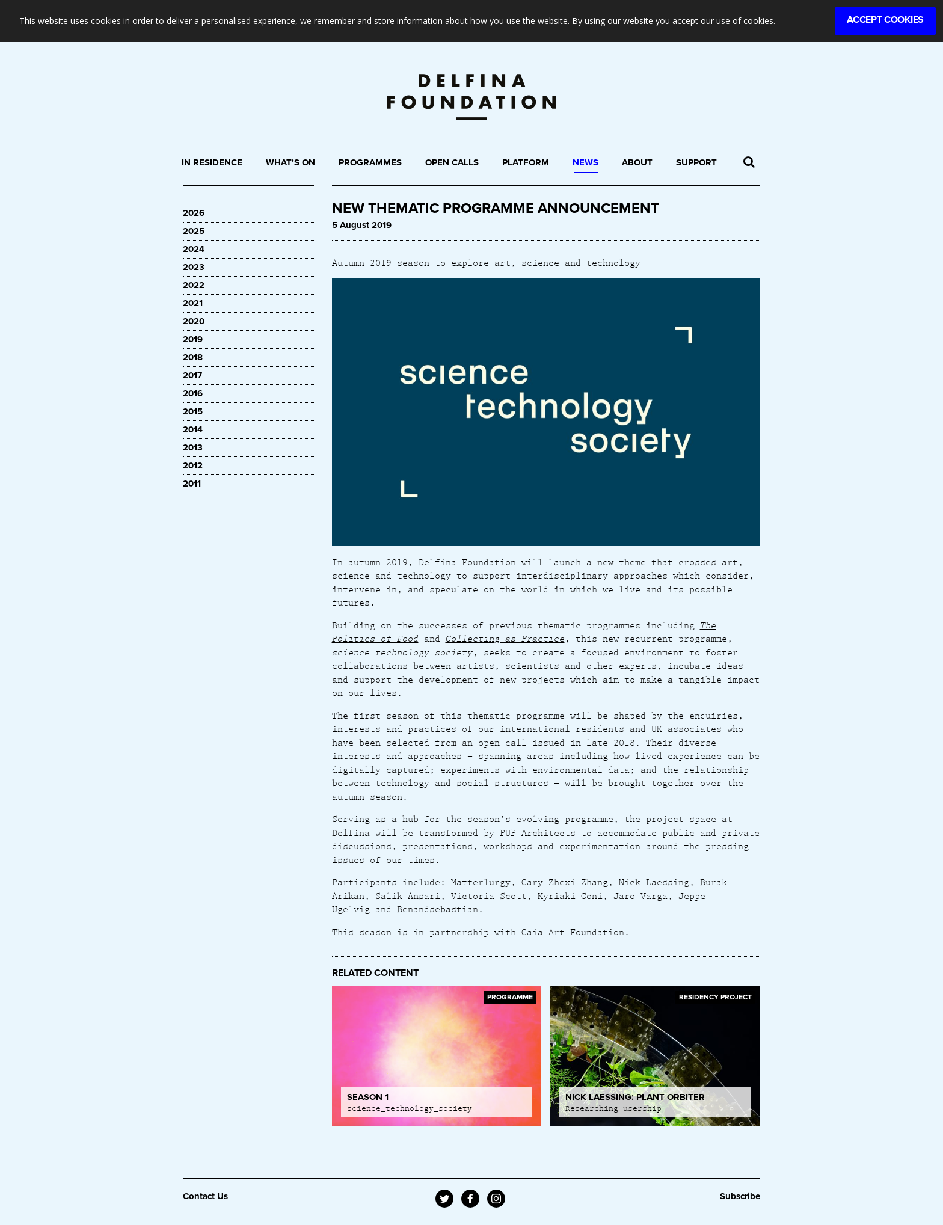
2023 (193, 267)
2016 (193, 393)
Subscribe (740, 1196)
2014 (193, 429)
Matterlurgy (481, 881)
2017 (192, 375)
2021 (193, 303)
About (637, 162)
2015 (193, 411)
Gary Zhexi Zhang (564, 881)
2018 (193, 357)
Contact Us (205, 1196)
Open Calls (452, 162)
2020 (193, 321)
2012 (193, 465)
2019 (193, 339)
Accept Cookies (885, 20)
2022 (193, 285)
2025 (193, 231)
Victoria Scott (489, 895)
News (585, 162)
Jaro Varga (640, 895)
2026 (193, 212)
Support (696, 162)
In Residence (212, 162)
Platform (525, 162)
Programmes (370, 162)
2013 (193, 447)
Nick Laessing (654, 881)
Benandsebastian (437, 908)
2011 (192, 483)
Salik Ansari (407, 895)
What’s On (290, 162)
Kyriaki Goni (570, 895)
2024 (193, 249)
